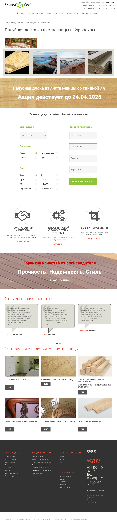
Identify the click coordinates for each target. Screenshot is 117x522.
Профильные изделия (90, 13)
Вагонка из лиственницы (40, 453)
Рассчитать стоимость (83, 181)
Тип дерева (26, 146)
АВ (21, 184)
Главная (22, 13)
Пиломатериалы (72, 13)
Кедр (22, 153)
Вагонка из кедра (37, 450)
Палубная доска (18, 23)
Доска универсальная (11, 467)
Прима (23, 180)
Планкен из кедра (37, 467)
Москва (62, 450)
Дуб (43, 157)
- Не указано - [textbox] (27, 135)
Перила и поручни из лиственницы (21, 415)
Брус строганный (10, 453)
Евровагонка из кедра (39, 461)
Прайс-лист (110, 2)
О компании (63, 478)
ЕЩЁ (9, 381)
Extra (22, 175)
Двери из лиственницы (15, 374)
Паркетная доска (10, 450)
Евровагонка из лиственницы (41, 464)
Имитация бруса (10, 470)
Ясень (23, 157)
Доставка (62, 473)
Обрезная (46, 189)
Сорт (22, 168)
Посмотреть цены (58, 280)
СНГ (61, 456)
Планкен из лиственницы (89, 415)
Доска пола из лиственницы (41, 459)
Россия (62, 453)
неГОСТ (45, 184)
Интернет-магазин (65, 470)
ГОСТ (43, 180)
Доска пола (8, 459)
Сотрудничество (93, 494)
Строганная (25, 189)
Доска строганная (10, 456)
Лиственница (47, 153)
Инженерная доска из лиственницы (57, 374)
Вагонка (7, 464)
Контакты (59, 13)
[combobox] (33, 135)
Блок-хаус (8, 461)
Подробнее (22, 241)
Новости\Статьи (65, 481)
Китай (61, 459)
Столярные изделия (36, 13)
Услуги (49, 13)
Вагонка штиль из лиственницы (42, 456)
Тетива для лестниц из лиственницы (58, 415)
